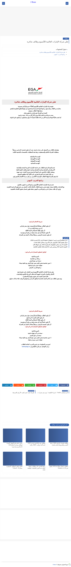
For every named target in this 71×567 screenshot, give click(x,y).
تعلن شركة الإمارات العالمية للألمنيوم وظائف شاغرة (52, 52)
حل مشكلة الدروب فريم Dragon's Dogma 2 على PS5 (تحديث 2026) (49, 240)
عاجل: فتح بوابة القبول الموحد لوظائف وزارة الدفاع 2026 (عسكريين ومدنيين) (14, 445)
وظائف (66, 38)
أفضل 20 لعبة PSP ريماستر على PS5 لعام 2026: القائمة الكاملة (50, 247)
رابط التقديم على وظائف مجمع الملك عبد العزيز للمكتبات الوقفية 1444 (36, 468)
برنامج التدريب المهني (59, 54)
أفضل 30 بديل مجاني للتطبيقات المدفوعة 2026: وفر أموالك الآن (50, 244)
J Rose (33, 2)
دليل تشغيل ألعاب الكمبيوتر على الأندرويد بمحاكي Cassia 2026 (50, 242)
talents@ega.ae (26, 346)
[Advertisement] (35, 21)
